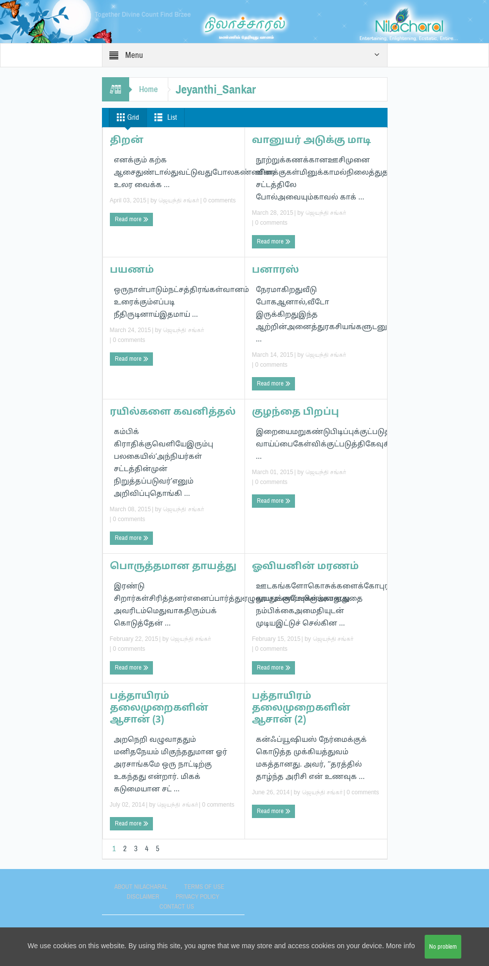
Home (148, 89)
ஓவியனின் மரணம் (305, 567)
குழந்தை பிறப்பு (295, 412)
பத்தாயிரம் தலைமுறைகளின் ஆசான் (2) (301, 708)
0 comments (219, 200)
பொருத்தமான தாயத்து (173, 567)
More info (400, 946)
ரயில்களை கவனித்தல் (173, 412)
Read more (131, 219)
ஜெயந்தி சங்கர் (178, 200)
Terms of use (204, 887)
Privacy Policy (197, 897)
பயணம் (132, 270)
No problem (443, 947)
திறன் (127, 140)
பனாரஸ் (275, 270)
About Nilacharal (141, 887)
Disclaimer (143, 897)
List (163, 117)
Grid (126, 117)
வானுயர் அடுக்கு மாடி (311, 140)
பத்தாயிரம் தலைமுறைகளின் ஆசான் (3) (159, 708)
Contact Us (176, 907)
